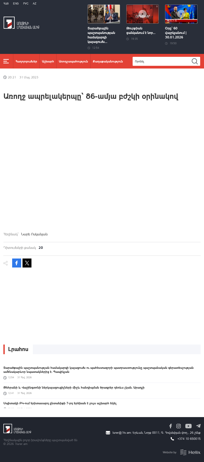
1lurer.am (21, 444)
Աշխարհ (48, 61)
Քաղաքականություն (108, 61)
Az (34, 3)
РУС (25, 3)
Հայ (6, 3)
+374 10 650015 (189, 438)
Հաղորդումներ (26, 61)
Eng (16, 3)
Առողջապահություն (73, 61)
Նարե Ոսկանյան (34, 234)
